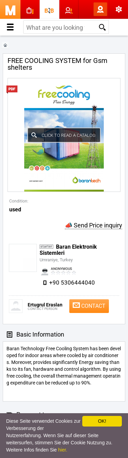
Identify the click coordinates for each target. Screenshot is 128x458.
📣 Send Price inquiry (93, 225)
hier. (62, 450)
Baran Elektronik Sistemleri (68, 250)
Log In (89, 9)
